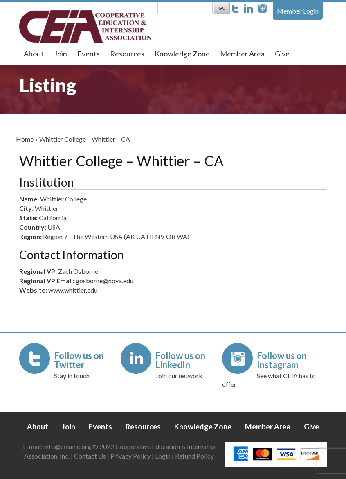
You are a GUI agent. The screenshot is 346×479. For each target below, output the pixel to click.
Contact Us (90, 456)
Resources (127, 53)
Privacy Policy (130, 456)
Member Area (242, 53)
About (34, 53)
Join (60, 53)
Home (25, 139)
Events (88, 53)
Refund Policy (194, 456)
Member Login (298, 11)
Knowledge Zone (182, 53)
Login (163, 456)
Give (282, 53)
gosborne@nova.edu (104, 281)
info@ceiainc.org (68, 446)
